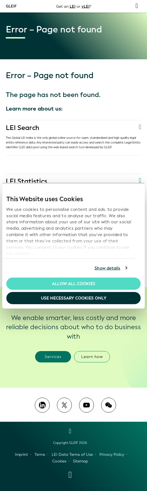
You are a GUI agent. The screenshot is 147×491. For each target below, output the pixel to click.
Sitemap (80, 461)
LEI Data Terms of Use (72, 454)
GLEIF (11, 6)
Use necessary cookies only (73, 298)
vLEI (86, 6)
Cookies (59, 461)
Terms (40, 454)
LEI (72, 6)
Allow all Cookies (73, 284)
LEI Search (22, 127)
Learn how (92, 356)
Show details (107, 268)
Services (53, 356)
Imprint (21, 454)
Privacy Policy (111, 454)
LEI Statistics (26, 181)
